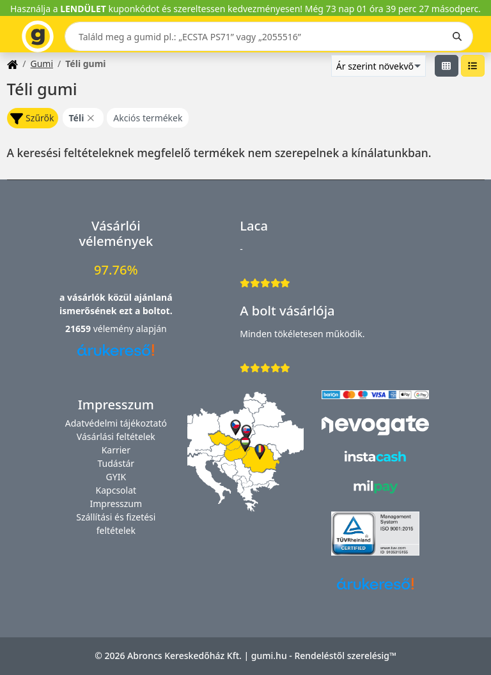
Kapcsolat (116, 490)
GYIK (116, 477)
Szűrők (32, 118)
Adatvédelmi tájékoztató (116, 423)
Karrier (116, 450)
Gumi (41, 63)
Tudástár (116, 463)
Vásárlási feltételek (116, 436)
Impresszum (116, 503)
